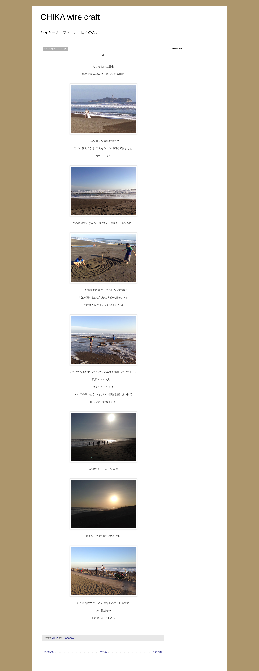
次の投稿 (49, 651)
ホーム (103, 651)
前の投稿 (157, 651)
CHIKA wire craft (70, 17)
